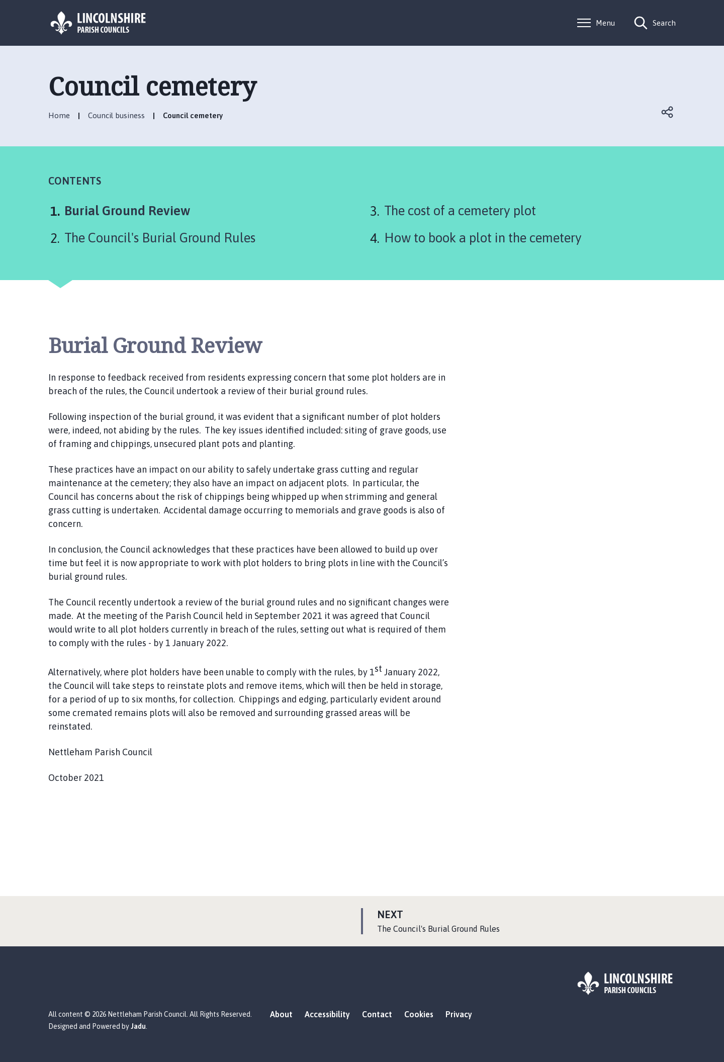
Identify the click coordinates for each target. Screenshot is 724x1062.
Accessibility (327, 1014)
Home (59, 115)
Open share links (668, 112)
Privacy (458, 1014)
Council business (116, 115)
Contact (377, 1014)
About (281, 1014)
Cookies (418, 1014)
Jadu (138, 1026)
